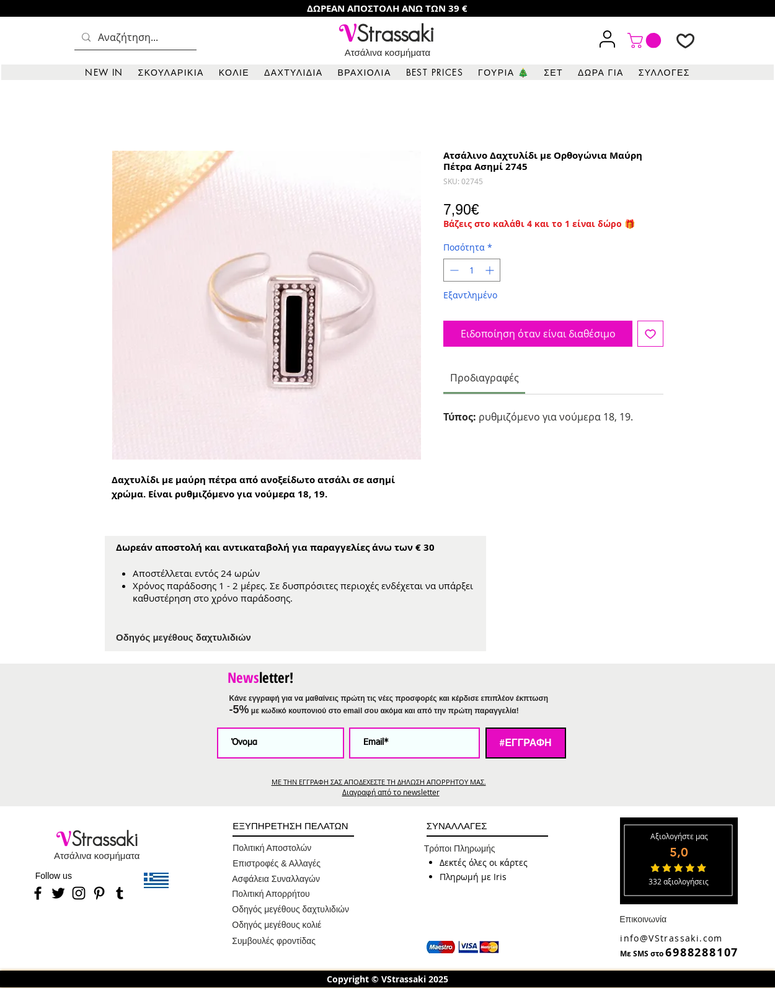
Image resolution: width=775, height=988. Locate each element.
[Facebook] (37, 893)
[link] (646, 40)
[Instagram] (78, 893)
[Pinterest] (99, 893)
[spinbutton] (472, 270)
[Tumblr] (119, 893)
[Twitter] (58, 893)
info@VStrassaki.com (671, 938)
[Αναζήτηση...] (134, 37)
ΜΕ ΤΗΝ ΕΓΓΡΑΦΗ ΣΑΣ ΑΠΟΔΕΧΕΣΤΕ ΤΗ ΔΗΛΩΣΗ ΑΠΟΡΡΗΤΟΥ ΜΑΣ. (379, 781)
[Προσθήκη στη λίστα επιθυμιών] (650, 334)
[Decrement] (453, 270)
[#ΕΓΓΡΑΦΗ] (525, 743)
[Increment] (490, 270)
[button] (171, 72)
